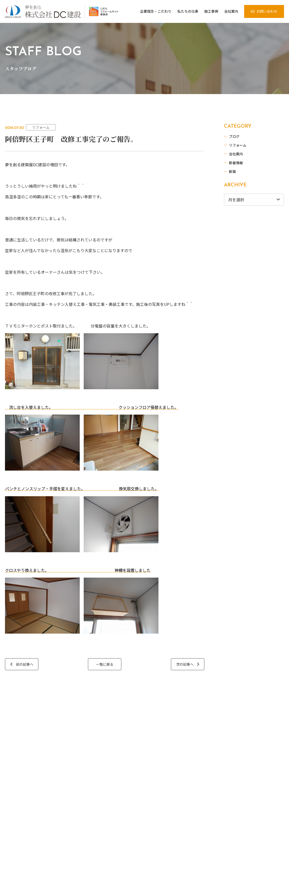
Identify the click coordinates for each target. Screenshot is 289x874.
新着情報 (236, 162)
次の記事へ (185, 664)
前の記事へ (24, 664)
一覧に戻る (104, 664)
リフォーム (41, 127)
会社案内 (236, 153)
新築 (232, 171)
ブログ (234, 136)
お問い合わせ (266, 11)
